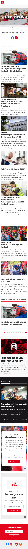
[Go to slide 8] (17, 332)
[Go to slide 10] (20, 332)
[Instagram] (11, 544)
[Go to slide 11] (22, 332)
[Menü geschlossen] (26, 3)
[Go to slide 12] (24, 332)
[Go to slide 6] (13, 332)
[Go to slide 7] (15, 332)
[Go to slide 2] (6, 332)
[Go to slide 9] (18, 332)
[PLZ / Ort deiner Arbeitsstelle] (14, 506)
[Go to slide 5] (11, 332)
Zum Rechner (4, 373)
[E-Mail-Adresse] (14, 531)
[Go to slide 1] (4, 332)
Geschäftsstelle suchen (13, 510)
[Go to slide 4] (9, 332)
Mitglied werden (13, 462)
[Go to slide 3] (8, 332)
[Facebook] (7, 544)
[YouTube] (16, 544)
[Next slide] (26, 332)
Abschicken (13, 536)
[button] (24, 7)
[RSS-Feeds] (20, 544)
